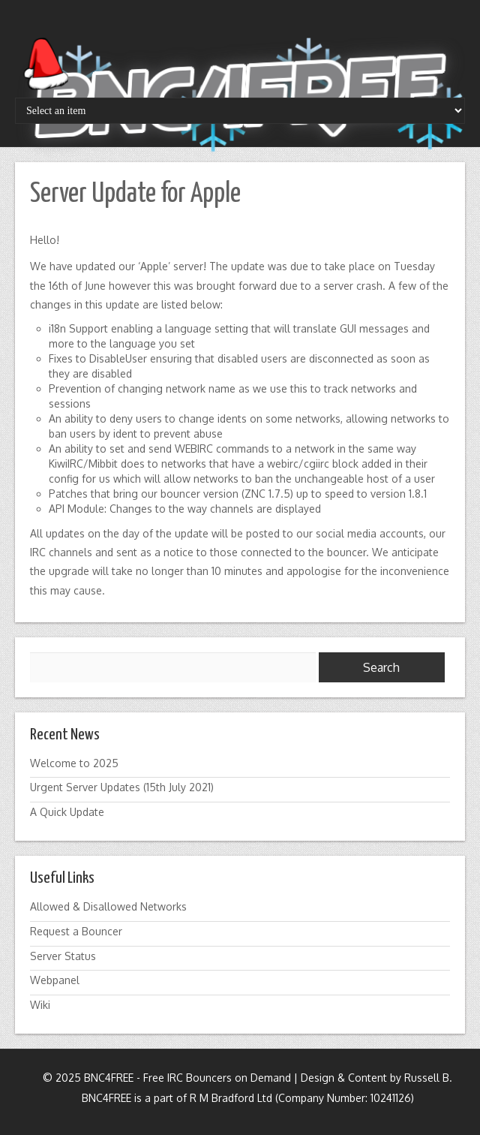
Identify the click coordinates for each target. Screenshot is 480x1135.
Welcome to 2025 (74, 763)
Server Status (63, 956)
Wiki (40, 1004)
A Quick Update (67, 811)
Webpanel (55, 980)
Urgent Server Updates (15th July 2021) (122, 787)
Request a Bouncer (76, 931)
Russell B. (428, 1077)
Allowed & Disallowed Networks (108, 906)
